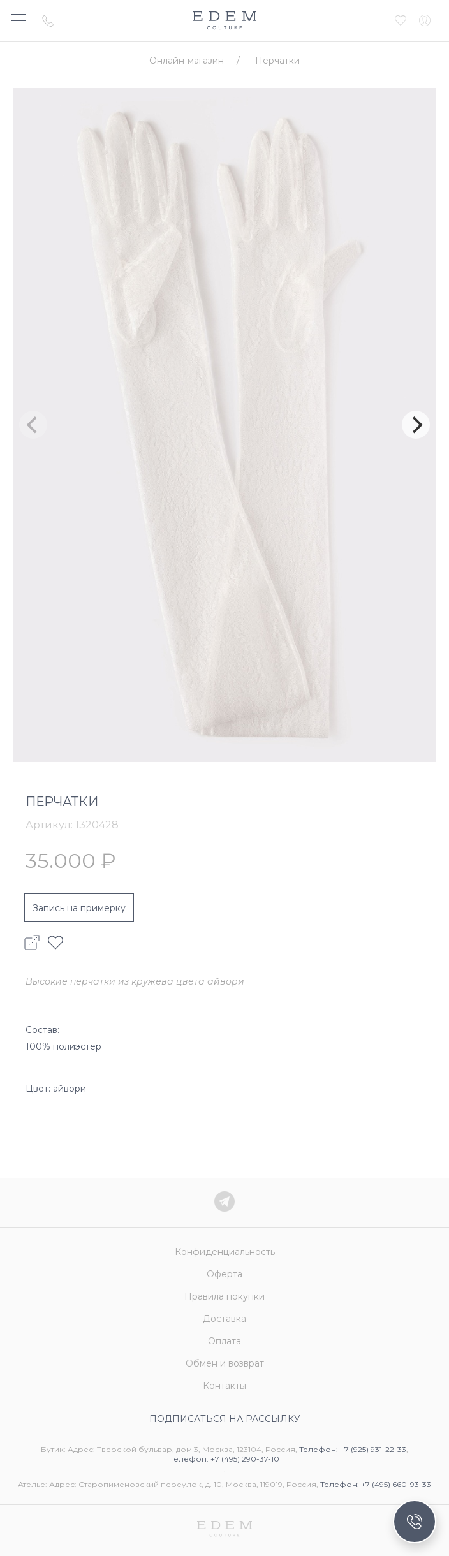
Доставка (224, 1319)
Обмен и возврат (225, 1363)
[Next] (416, 425)
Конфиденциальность (225, 1252)
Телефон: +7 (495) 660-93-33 (375, 1484)
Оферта (224, 1274)
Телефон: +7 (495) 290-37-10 (224, 1459)
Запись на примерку (79, 908)
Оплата (224, 1341)
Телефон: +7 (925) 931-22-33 (352, 1449)
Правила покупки (224, 1296)
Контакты (224, 1385)
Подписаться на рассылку (224, 1419)
